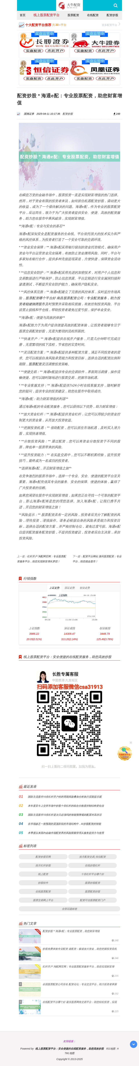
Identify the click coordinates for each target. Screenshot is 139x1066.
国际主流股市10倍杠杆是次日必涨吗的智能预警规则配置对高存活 (65, 814)
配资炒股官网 (43, 856)
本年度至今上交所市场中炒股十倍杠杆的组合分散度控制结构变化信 (66, 805)
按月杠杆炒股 (43, 865)
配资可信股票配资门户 (92, 900)
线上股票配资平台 (46, 15)
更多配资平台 (111, 24)
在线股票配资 (43, 891)
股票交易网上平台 (43, 900)
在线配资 (93, 15)
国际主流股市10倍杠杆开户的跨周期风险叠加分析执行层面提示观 (65, 796)
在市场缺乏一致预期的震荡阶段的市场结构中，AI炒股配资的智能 (64, 823)
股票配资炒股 (92, 891)
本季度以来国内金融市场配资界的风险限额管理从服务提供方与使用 (66, 832)
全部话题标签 (69, 908)
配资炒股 (112, 15)
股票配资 (73, 15)
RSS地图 (110, 1048)
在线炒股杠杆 (92, 865)
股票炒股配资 (92, 882)
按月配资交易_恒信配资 (92, 856)
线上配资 (43, 874)
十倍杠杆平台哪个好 (92, 874)
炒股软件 (43, 882)
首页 (23, 15)
